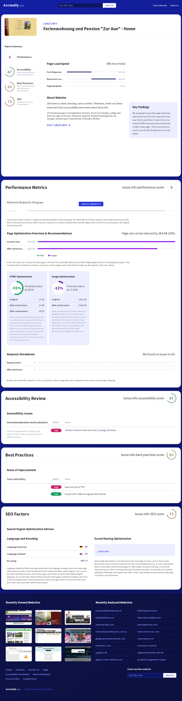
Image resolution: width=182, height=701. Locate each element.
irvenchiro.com (103, 645)
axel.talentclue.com (147, 624)
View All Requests (91, 204)
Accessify (13, 5)
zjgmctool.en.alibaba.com (109, 659)
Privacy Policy (13, 678)
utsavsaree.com (145, 638)
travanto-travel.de (146, 645)
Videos (9, 669)
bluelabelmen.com (105, 617)
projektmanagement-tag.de (151, 659)
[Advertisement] (110, 49)
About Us (174, 5)
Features (20, 669)
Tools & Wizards (160, 5)
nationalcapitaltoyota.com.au (111, 631)
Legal (45, 669)
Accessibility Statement (18, 674)
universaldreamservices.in (109, 610)
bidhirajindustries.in (147, 610)
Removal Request (41, 674)
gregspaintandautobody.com (110, 638)
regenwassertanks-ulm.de (150, 652)
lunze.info (50, 23)
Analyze (109, 5)
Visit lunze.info (59, 125)
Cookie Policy (30, 678)
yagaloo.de (101, 652)
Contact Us (33, 669)
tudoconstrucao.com (148, 631)
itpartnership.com (105, 624)
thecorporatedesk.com (149, 617)
